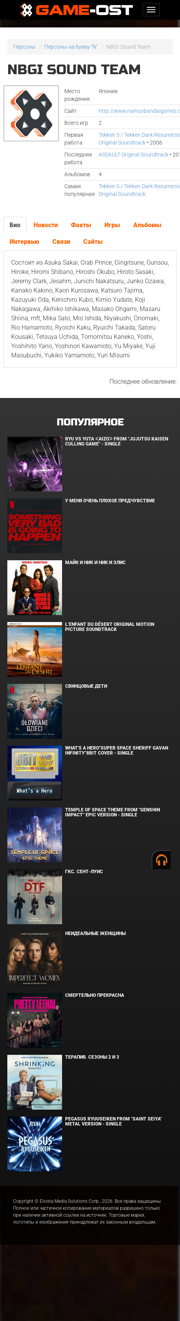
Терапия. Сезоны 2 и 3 (92, 1057)
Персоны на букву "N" (71, 47)
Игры (112, 225)
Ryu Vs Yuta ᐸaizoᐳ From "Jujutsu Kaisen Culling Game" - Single (116, 441)
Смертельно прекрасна (94, 995)
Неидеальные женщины (95, 933)
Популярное (90, 422)
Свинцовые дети (86, 686)
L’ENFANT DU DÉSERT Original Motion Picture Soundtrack (109, 627)
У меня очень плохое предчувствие (110, 500)
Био (15, 225)
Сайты (93, 241)
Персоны (24, 47)
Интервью (24, 241)
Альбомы (147, 225)
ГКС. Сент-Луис (84, 871)
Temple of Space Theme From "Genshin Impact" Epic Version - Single (112, 812)
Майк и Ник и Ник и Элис (95, 562)
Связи (61, 241)
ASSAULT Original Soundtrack (133, 154)
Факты (81, 225)
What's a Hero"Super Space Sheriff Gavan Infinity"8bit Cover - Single (116, 750)
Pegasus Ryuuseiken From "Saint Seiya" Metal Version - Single (113, 1121)
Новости (46, 225)
